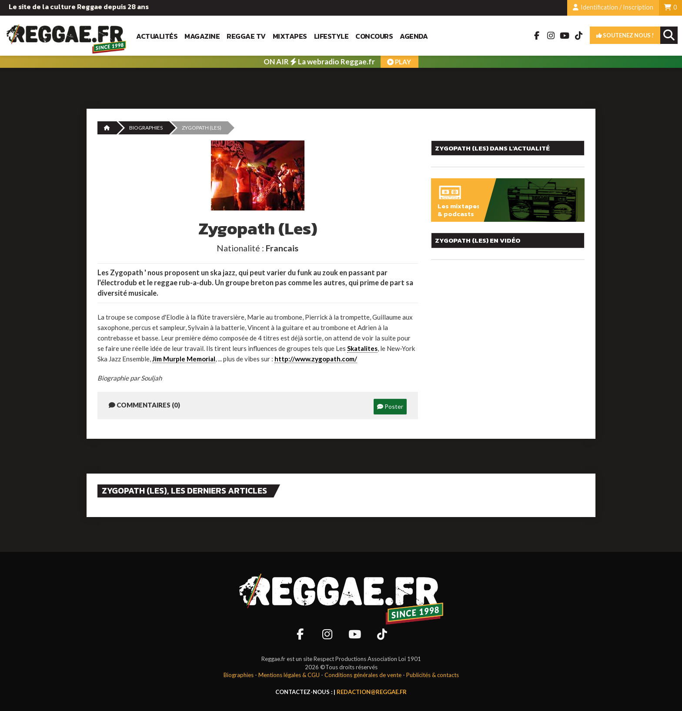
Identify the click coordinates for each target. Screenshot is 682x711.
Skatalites (362, 348)
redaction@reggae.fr (372, 691)
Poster (390, 406)
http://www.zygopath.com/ (315, 359)
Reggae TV (246, 36)
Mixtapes (290, 36)
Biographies (146, 127)
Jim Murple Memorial (183, 359)
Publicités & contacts (432, 674)
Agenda (414, 36)
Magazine (202, 36)
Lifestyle (331, 36)
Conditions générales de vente (362, 674)
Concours (374, 36)
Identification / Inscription (613, 7)
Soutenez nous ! (625, 35)
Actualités (156, 36)
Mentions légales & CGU (289, 674)
